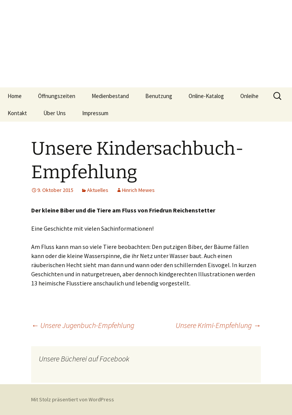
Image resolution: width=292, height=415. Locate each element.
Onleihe (249, 96)
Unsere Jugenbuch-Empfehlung (82, 325)
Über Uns (54, 113)
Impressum (95, 113)
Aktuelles (97, 190)
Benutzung (158, 96)
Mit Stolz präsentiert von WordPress (72, 399)
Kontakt (17, 113)
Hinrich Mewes (138, 190)
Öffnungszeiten (56, 96)
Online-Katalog (206, 96)
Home (15, 96)
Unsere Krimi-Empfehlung (218, 325)
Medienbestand (110, 96)
